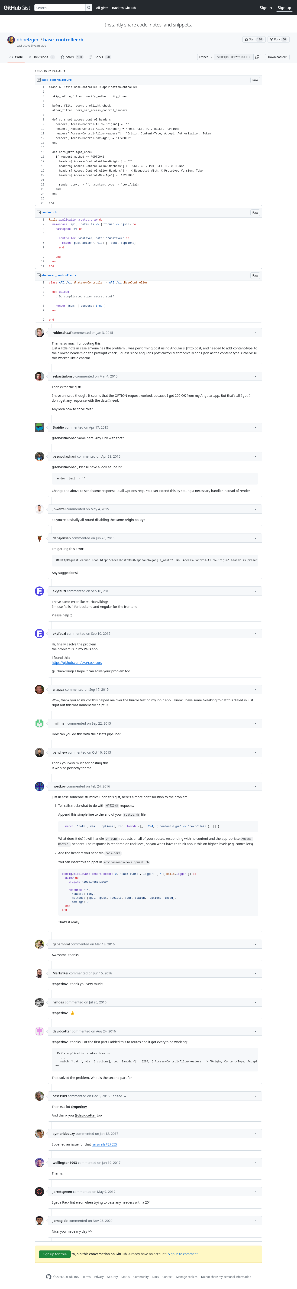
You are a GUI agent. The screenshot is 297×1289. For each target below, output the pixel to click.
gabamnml (61, 944)
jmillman (60, 723)
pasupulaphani (64, 456)
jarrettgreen (62, 1191)
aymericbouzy (64, 1133)
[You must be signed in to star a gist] (254, 39)
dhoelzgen (28, 39)
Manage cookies (186, 1277)
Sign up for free (55, 1254)
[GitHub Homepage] (49, 1277)
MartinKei (60, 973)
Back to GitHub (124, 8)
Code (16, 57)
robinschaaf (62, 332)
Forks (100, 57)
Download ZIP (277, 57)
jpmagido (60, 1220)
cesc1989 (60, 1096)
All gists (102, 8)
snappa (58, 689)
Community (141, 1277)
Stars (72, 57)
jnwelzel (59, 509)
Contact (167, 1277)
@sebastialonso (64, 438)
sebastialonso (63, 376)
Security (112, 1277)
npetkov (59, 786)
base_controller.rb (63, 39)
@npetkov (60, 984)
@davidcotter (85, 1115)
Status (126, 1277)
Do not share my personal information (226, 1277)
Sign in (266, 7)
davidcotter (62, 1031)
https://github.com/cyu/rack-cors (77, 662)
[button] (257, 57)
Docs (155, 1277)
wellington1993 (65, 1162)
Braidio (58, 427)
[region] (148, 145)
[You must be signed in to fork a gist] (279, 39)
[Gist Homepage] (17, 7)
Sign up (284, 7)
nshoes (58, 1002)
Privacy (99, 1277)
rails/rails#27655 (104, 1144)
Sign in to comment (183, 1254)
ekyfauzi (59, 591)
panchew (60, 752)
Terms (87, 1277)
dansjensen (62, 538)
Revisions (42, 57)
